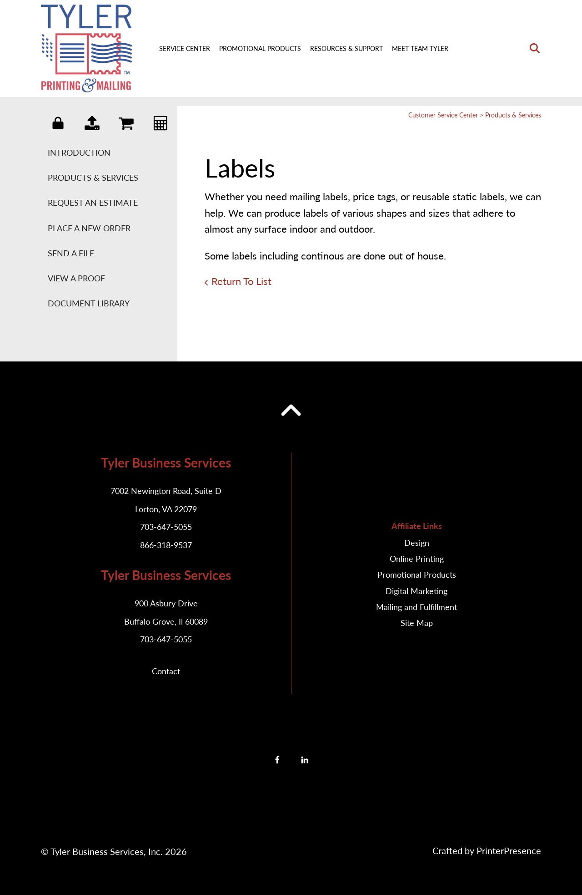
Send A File (71, 253)
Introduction (79, 152)
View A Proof (76, 278)
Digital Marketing (416, 591)
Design (416, 543)
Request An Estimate (93, 203)
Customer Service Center (443, 115)
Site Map (417, 623)
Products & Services (93, 178)
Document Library (89, 303)
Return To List (241, 281)
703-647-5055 (166, 527)
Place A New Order (89, 228)
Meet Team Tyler (420, 48)
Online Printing (417, 559)
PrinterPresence (509, 850)
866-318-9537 (166, 545)
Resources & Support (346, 48)
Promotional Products (260, 48)
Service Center (184, 48)
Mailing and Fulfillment (416, 607)
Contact (166, 671)
